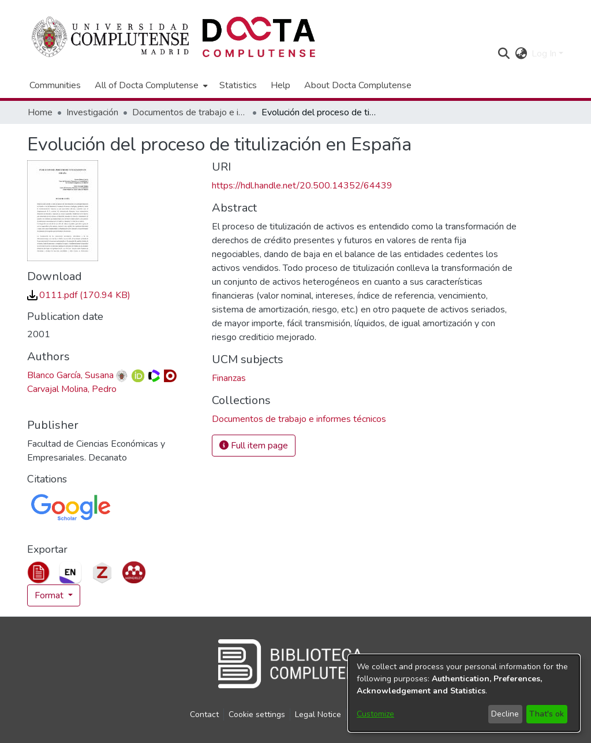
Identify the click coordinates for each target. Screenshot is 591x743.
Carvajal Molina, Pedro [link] (72, 389)
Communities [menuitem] (55, 85)
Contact (204, 714)
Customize (375, 713)
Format (50, 595)
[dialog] (464, 693)
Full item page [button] (253, 445)
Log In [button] (545, 53)
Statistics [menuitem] (238, 85)
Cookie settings (257, 714)
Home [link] (40, 112)
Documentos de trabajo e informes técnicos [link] (190, 112)
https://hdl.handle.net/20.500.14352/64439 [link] (302, 185)
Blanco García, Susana (70, 375)
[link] (78, 295)
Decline (505, 713)
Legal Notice (318, 714)
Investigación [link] (92, 112)
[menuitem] (150, 85)
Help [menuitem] (280, 85)
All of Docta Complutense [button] (147, 85)
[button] (503, 54)
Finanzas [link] (229, 378)
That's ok (546, 713)
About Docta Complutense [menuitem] (358, 85)
